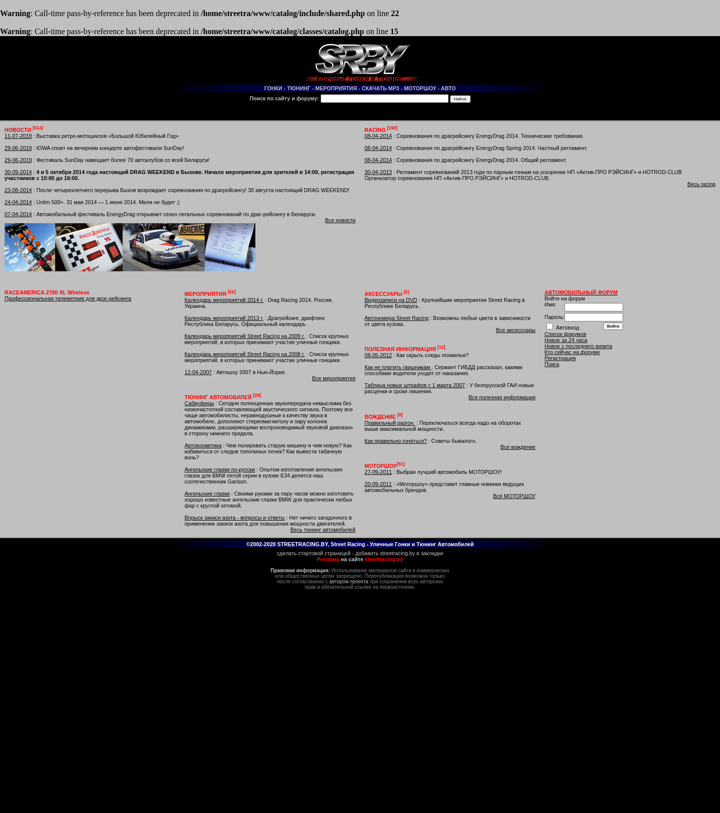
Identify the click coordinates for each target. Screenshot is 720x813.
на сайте (360, 559)
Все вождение (518, 447)
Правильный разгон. (390, 423)
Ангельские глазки (207, 494)
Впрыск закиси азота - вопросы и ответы (235, 518)
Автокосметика (203, 445)
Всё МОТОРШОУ (514, 496)
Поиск (551, 364)
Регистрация (559, 358)
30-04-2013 (378, 172)
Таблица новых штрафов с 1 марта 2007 (415, 385)
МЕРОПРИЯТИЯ (336, 88)
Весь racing (701, 184)
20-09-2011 (378, 484)
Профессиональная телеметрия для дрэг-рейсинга (68, 298)
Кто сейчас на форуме (572, 352)
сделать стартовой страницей (314, 553)
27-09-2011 (378, 472)
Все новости (340, 220)
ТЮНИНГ (299, 88)
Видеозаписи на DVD (391, 300)
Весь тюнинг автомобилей (323, 530)
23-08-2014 (18, 190)
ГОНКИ (273, 88)
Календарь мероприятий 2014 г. (224, 300)
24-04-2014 (18, 202)
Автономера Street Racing (397, 318)
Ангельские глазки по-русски (220, 469)
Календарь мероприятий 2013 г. (224, 318)
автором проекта (348, 581)
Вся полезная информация (502, 397)
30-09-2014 (18, 172)
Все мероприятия (333, 378)
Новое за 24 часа (565, 340)
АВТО (448, 88)
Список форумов (565, 334)
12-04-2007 (198, 372)
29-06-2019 (18, 148)
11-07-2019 (18, 136)
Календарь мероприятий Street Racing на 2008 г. (245, 354)
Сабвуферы (199, 403)
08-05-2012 (378, 355)
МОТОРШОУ (420, 88)
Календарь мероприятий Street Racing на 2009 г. (245, 336)
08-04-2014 (378, 136)
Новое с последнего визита (578, 346)
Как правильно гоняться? (396, 441)
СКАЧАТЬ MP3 (380, 88)
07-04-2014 (18, 214)
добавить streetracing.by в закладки (399, 553)
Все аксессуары (516, 330)
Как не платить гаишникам (398, 367)
